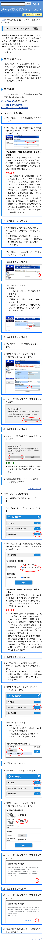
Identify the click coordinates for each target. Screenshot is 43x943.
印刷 (37, 14)
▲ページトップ (34, 489)
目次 (27, 14)
